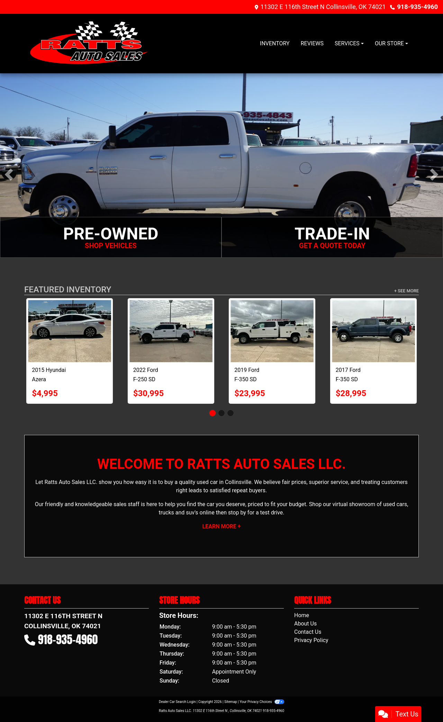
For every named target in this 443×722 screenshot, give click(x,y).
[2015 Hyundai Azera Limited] (69, 331)
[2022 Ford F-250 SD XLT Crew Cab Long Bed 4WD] (171, 331)
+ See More (406, 290)
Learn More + (221, 526)
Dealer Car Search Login (177, 702)
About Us (305, 623)
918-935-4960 (417, 6)
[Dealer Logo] (89, 43)
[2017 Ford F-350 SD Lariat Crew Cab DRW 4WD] (373, 331)
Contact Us (308, 632)
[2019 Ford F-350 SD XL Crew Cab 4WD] (272, 331)
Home (301, 615)
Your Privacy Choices (261, 702)
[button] (9, 174)
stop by (237, 512)
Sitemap (230, 702)
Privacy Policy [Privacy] (311, 640)
